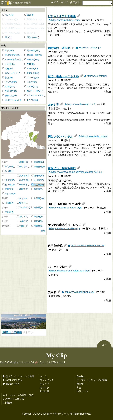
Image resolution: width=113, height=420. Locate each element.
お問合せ (7, 402)
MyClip (76, 2)
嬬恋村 (37, 162)
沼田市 (8, 180)
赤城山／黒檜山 (12, 332)
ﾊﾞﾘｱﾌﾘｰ (30, 69)
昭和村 (22, 203)
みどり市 (9, 194)
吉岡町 (22, 226)
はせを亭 (53, 104)
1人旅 (7, 86)
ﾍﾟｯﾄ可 (8, 64)
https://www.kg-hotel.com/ (94, 136)
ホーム (43, 376)
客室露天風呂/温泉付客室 (38, 55)
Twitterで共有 (13, 384)
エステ (30, 82)
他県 (43, 231)
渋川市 (22, 176)
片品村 (37, 198)
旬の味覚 (44, 391)
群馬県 (18, 2)
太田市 (37, 180)
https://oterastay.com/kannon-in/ (87, 245)
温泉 (7, 50)
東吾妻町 (38, 166)
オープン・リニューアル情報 (92, 380)
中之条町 (9, 166)
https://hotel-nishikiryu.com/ (65, 20)
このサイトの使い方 (13, 399)
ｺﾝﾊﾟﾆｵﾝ (30, 100)
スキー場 (31, 77)
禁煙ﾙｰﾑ (30, 73)
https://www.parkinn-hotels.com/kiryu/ (70, 270)
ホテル (8, 15)
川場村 (8, 203)
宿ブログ (44, 387)
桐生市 (37, 185)
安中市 (8, 185)
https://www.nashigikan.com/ (79, 292)
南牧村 (37, 207)
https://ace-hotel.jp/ (97, 76)
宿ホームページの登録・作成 (18, 395)
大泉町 (22, 221)
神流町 (37, 217)
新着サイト (82, 384)
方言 (79, 387)
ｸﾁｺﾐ (29, 64)
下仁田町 (23, 207)
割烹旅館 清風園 (59, 48)
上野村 (22, 217)
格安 (7, 69)
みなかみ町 (24, 198)
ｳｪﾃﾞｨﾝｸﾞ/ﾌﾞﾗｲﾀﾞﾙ (35, 96)
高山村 (8, 171)
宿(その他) (31, 37)
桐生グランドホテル (60, 136)
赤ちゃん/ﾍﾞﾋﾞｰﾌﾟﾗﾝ (14, 73)
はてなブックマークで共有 (20, 376)
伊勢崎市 (23, 185)
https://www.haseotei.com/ (81, 104)
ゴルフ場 (9, 82)
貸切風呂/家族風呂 (13, 55)
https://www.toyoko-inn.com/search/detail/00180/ (76, 172)
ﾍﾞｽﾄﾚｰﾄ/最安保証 (13, 59)
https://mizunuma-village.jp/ (65, 228)
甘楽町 (8, 212)
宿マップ (44, 384)
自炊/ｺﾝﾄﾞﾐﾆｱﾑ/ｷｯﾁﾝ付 (36, 91)
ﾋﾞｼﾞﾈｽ (30, 86)
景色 (7, 77)
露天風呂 (31, 50)
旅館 (29, 15)
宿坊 (7, 37)
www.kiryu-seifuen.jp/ (90, 47)
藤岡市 (22, 189)
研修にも (9, 96)
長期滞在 (9, 91)
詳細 (108, 35)
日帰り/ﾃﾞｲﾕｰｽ (11, 100)
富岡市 (8, 189)
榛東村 (37, 226)
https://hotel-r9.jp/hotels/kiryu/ (66, 207)
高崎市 (22, 180)
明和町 (37, 221)
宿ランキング (61, 2)
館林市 (37, 189)
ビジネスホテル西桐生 (62, 16)
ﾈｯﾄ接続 (30, 59)
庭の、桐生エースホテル (63, 76)
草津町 (22, 162)
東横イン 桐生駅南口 (62, 168)
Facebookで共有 (13, 380)
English (80, 376)
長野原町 (23, 166)
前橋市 (37, 176)
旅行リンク (82, 391)
